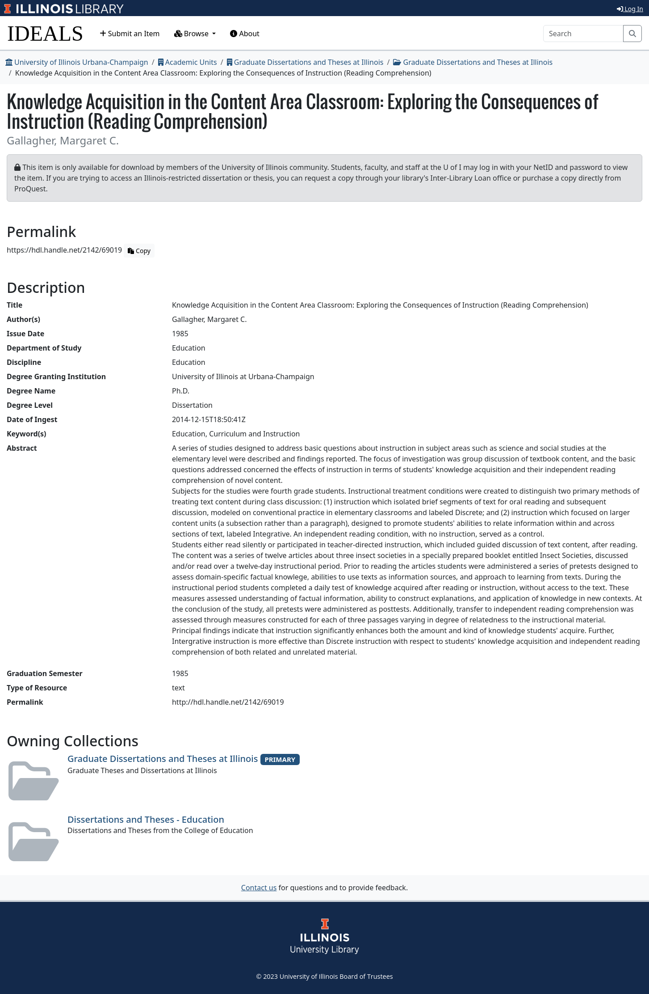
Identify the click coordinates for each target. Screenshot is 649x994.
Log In (630, 8)
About (245, 33)
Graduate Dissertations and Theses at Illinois (305, 62)
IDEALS (45, 33)
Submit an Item (130, 33)
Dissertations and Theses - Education (145, 819)
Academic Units (187, 62)
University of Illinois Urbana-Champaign (76, 62)
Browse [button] (192, 33)
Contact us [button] (259, 887)
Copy (139, 250)
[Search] (583, 33)
